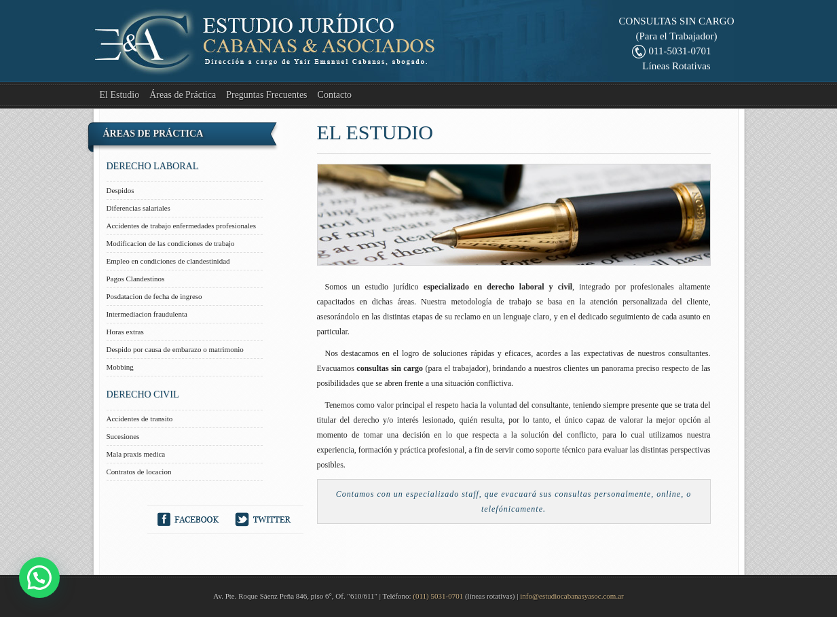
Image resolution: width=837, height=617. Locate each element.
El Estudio (120, 95)
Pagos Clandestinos (136, 279)
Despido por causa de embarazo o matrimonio (175, 349)
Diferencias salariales (138, 208)
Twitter (264, 519)
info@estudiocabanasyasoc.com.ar (571, 596)
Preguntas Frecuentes (266, 95)
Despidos (120, 190)
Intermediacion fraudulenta (147, 314)
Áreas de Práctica (182, 95)
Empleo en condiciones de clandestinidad (168, 261)
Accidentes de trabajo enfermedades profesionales (182, 226)
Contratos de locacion (139, 472)
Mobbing (120, 367)
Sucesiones (123, 436)
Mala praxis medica (136, 454)
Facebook (188, 519)
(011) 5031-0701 (438, 596)
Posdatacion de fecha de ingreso (154, 296)
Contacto (335, 95)
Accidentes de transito (140, 419)
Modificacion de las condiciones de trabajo (171, 243)
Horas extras (125, 332)
